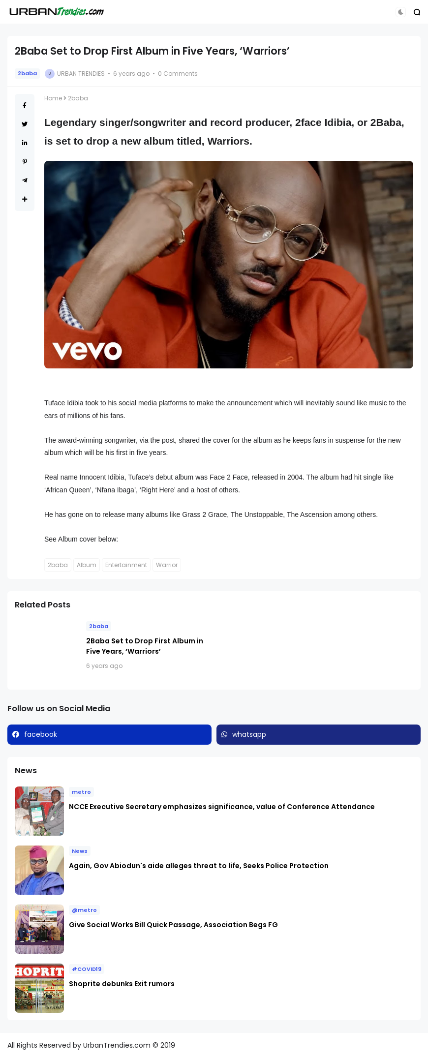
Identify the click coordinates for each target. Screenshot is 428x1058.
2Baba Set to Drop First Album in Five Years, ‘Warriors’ (144, 646)
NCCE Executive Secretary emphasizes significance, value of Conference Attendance (222, 807)
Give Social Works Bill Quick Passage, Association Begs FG (173, 925)
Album (86, 565)
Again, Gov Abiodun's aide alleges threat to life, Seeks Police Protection (199, 866)
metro (81, 792)
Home (53, 98)
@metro (84, 910)
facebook (40, 734)
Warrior (167, 565)
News (80, 851)
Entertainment (126, 565)
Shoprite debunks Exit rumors (122, 984)
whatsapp (249, 734)
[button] (401, 12)
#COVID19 (86, 969)
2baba (27, 73)
